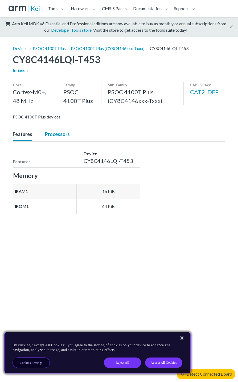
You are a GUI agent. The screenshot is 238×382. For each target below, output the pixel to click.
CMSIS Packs (114, 8)
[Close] (182, 338)
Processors (57, 134)
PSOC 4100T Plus (49, 48)
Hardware (80, 8)
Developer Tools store (71, 29)
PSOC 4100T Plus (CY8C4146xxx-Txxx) (108, 48)
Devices (20, 48)
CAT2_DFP (204, 92)
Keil (36, 8)
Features (22, 134)
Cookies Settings (31, 363)
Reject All (122, 362)
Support (181, 8)
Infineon (20, 70)
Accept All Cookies (164, 362)
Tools (53, 8)
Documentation (147, 8)
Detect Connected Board (206, 373)
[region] (97, 352)
